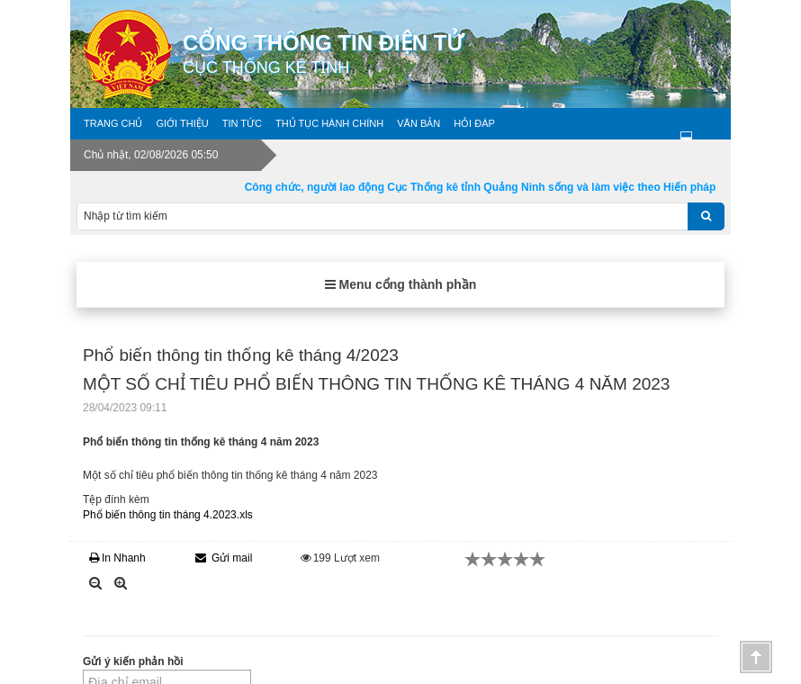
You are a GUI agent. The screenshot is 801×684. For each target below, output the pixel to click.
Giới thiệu (182, 123)
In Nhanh (117, 558)
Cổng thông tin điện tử (457, 54)
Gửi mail (224, 558)
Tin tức (242, 123)
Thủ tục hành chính (329, 123)
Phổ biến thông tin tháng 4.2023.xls (168, 514)
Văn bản (418, 123)
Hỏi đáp (474, 123)
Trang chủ (113, 123)
